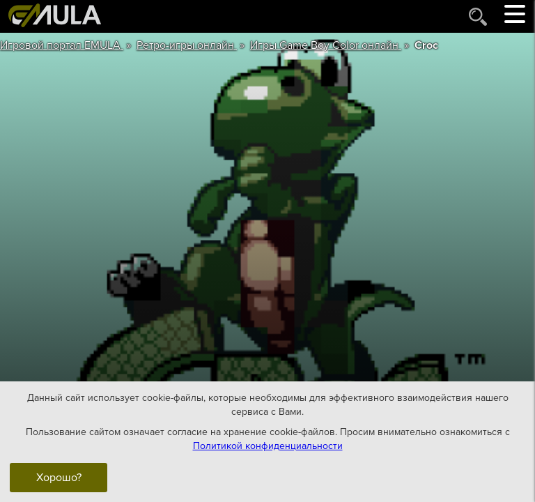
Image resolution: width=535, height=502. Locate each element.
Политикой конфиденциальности (268, 446)
